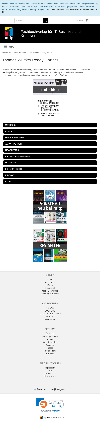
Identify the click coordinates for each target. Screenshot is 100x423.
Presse (50, 348)
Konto (50, 285)
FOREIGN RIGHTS (14, 169)
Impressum (50, 368)
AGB (50, 370)
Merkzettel (50, 288)
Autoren (49, 339)
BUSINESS (50, 311)
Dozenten (50, 345)
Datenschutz (50, 373)
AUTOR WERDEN (13, 144)
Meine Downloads (50, 291)
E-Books (50, 353)
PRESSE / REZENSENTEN (17, 156)
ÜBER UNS (10, 125)
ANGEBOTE (50, 319)
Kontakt (50, 279)
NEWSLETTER (12, 150)
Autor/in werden (50, 342)
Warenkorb (50, 282)
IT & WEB (50, 308)
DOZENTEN (10, 163)
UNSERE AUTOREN (14, 137)
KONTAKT (10, 131)
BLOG (8, 181)
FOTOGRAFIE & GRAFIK (50, 314)
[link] (50, 405)
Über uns (50, 334)
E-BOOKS (9, 175)
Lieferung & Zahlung (50, 294)
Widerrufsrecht (49, 376)
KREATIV (50, 316)
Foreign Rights (49, 351)
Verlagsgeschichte (50, 336)
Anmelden (79, 20)
